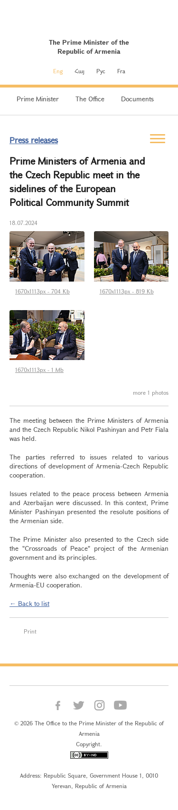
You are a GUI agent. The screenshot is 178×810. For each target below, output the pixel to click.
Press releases (33, 140)
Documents (137, 98)
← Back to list (29, 603)
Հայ (79, 71)
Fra (121, 71)
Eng (58, 71)
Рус (100, 71)
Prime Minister (38, 98)
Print (30, 631)
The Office (89, 98)
